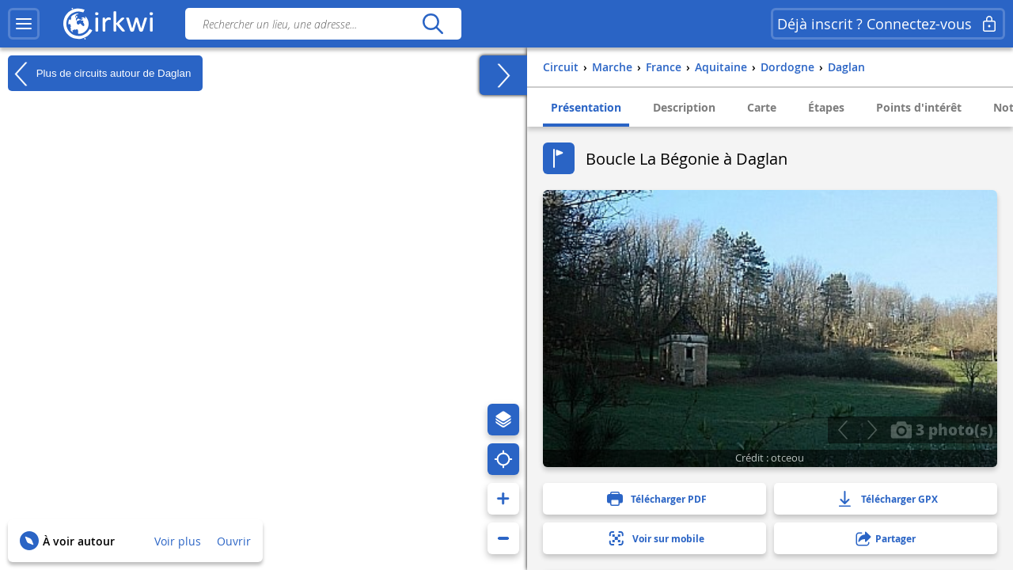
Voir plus (177, 541)
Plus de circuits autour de (99, 73)
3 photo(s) (941, 429)
